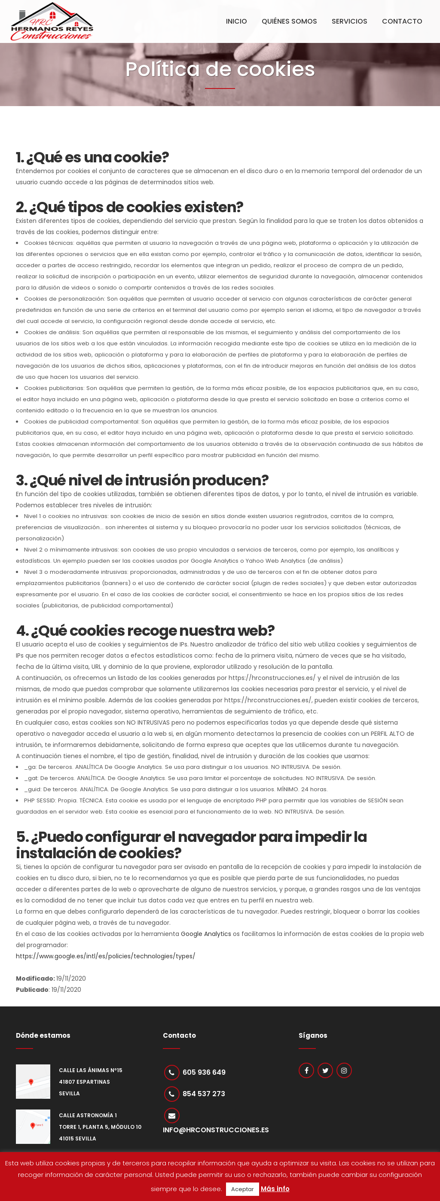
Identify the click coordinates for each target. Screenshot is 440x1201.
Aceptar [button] (242, 1189)
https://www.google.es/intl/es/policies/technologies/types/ (106, 956)
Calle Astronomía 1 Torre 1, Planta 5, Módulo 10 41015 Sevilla (100, 1127)
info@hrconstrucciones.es (216, 1132)
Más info (275, 1188)
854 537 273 (204, 1095)
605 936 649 (204, 1072)
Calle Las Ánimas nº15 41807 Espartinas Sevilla (90, 1082)
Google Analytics (206, 934)
